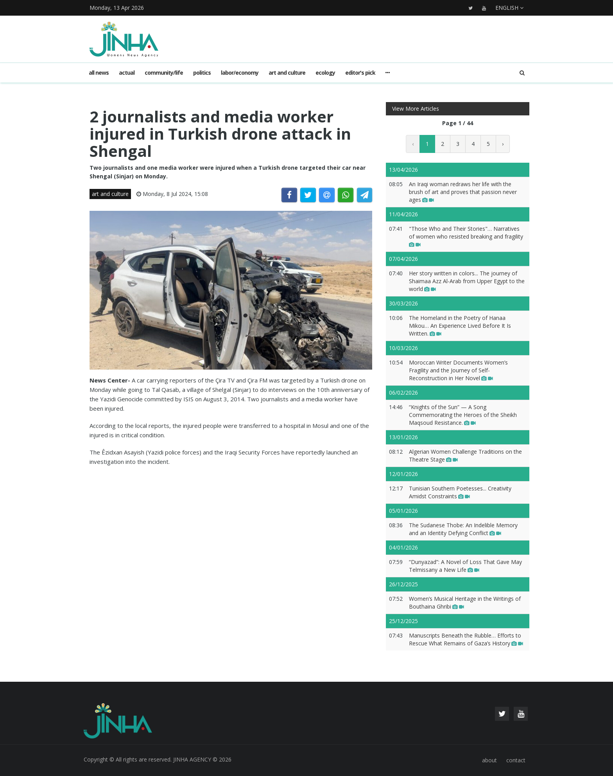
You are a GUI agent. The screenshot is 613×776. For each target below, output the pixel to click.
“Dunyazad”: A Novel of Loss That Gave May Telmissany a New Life (465, 565)
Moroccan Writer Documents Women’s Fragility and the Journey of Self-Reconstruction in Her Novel (458, 370)
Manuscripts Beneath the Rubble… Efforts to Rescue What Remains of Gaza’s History (466, 639)
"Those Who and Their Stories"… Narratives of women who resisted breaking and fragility (466, 236)
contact (515, 760)
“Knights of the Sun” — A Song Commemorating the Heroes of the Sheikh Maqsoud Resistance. (463, 414)
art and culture (287, 72)
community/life (164, 72)
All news (99, 72)
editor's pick (360, 72)
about (489, 760)
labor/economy (239, 72)
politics (202, 72)
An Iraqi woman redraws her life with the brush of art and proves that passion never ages (463, 191)
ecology (325, 72)
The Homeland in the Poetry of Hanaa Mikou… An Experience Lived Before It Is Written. (460, 325)
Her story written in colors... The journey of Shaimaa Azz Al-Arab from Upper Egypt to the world (467, 281)
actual (126, 72)
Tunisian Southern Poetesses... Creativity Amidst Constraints (460, 492)
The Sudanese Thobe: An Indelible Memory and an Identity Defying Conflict (463, 529)
